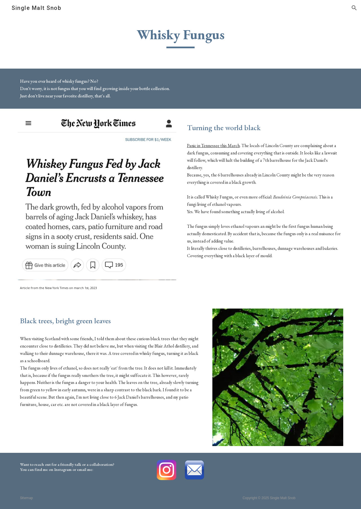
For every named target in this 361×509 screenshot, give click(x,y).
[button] (354, 8)
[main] (180, 37)
